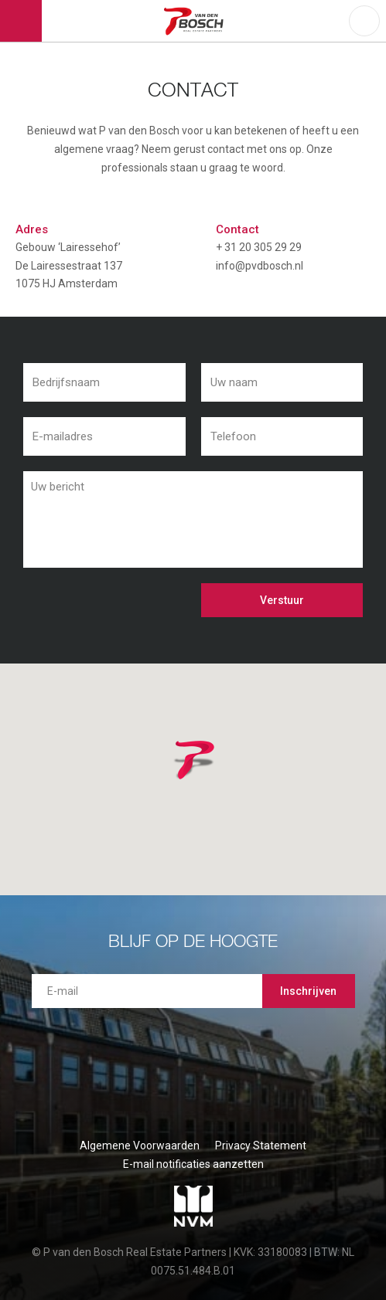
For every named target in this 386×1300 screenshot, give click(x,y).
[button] (214, 779)
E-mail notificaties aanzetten (193, 1164)
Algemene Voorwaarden (140, 1145)
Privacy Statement (260, 1145)
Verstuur (282, 600)
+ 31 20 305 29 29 (259, 247)
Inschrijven (308, 991)
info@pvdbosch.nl (259, 266)
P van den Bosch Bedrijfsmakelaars (195, 21)
